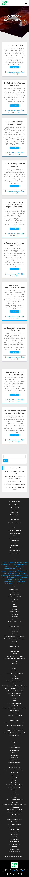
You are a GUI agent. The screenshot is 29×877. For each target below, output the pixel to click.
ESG (14, 792)
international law (14, 807)
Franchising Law (14, 651)
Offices (14, 700)
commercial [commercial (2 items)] (17, 564)
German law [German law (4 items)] (23, 571)
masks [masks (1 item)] (19, 577)
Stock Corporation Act (14, 851)
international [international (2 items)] (10, 575)
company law (14, 752)
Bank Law (14, 601)
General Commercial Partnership (14, 799)
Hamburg (14, 661)
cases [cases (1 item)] (13, 564)
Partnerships (14, 822)
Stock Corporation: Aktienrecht (14, 725)
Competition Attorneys (14, 530)
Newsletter (14, 817)
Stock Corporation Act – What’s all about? (14, 122)
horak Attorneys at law (13, 72)
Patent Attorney (14, 540)
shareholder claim (14, 839)
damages (14, 780)
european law (14, 794)
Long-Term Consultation (14, 693)
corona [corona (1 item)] (15, 566)
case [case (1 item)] (11, 564)
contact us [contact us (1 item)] (12, 566)
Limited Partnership (14, 814)
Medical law (14, 512)
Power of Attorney (14, 710)
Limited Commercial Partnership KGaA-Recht (14, 686)
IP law (14, 535)
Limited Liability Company (14, 812)
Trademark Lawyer (14, 553)
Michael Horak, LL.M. (14, 695)
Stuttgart (14, 728)
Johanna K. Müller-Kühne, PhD (14, 673)
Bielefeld (14, 606)
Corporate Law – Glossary (14, 621)
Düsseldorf (14, 634)
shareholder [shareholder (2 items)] (18, 579)
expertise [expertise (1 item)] (16, 571)
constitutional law (14, 760)
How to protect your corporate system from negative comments (14, 204)
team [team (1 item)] (17, 583)
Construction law (14, 507)
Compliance (14, 614)
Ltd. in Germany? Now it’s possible (14, 164)
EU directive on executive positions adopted (14, 329)
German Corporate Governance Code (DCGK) (14, 804)
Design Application (14, 533)
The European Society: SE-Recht (14, 730)
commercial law (14, 750)
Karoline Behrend (14, 678)
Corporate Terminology (14, 45)
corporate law (14, 765)
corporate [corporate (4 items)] (20, 566)
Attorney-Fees (14, 599)
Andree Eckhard (14, 594)
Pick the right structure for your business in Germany (14, 411)
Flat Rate (14, 648)
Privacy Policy (14, 713)
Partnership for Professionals (14, 819)
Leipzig (14, 683)
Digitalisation (14, 782)
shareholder (14, 837)
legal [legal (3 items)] (16, 577)
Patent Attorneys (14, 543)
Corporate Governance (14, 762)
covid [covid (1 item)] (24, 569)
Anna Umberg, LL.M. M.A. (14, 596)
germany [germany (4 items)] (7, 573)
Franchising (14, 797)
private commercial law (14, 824)
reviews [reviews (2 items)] (10, 579)
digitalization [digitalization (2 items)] (5, 571)
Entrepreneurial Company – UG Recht (14, 636)
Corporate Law (14, 619)
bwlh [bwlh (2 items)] (8, 564)
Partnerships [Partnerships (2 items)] (24, 577)
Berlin (14, 604)
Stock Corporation (14, 849)
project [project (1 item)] (6, 579)
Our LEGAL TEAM (14, 705)
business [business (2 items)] (12, 562)
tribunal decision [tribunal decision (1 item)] (21, 583)
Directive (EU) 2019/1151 (14, 787)
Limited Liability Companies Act (14, 809)
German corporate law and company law (14, 658)
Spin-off (14, 846)
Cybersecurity (14, 777)
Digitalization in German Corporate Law (14, 84)
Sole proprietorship (14, 844)
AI (14, 745)
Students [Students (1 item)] (13, 583)
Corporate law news (14, 624)
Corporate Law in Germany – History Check (14, 286)
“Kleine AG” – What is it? (14, 589)
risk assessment (14, 832)
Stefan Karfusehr (14, 720)
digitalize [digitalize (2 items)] (11, 571)
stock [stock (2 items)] (19, 581)
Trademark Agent (14, 548)
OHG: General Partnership (14, 703)
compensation (14, 755)
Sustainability (14, 854)
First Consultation (14, 646)
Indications (15, 671)
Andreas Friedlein (14, 592)
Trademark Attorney (14, 550)
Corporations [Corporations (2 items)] (19, 569)
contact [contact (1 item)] (8, 566)
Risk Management (14, 834)
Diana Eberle (14, 631)
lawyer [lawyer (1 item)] (6, 577)
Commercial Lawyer (14, 505)
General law (14, 802)
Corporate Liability (14, 767)
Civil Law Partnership (14, 747)
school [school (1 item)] (13, 579)
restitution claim (14, 829)
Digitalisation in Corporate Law (14, 785)
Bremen (14, 609)
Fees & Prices (14, 643)
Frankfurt (14, 653)
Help (14, 666)
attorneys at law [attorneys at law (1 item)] (7, 562)
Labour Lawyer (14, 510)
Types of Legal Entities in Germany (14, 856)
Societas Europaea (14, 841)
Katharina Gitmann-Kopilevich (14, 681)
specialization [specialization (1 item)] (15, 581)
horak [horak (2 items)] (20, 573)
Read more (14, 67)
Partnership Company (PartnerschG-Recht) (14, 708)
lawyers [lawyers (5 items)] (10, 577)
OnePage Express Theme (19, 871)
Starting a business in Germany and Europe (14, 373)
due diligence (14, 789)
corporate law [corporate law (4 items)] (9, 568)
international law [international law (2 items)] (19, 575)
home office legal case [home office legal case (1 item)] (14, 573)
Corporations (14, 775)
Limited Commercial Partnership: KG (14, 688)
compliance (14, 757)
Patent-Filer (14, 545)
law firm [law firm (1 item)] (2, 577)
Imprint (14, 668)
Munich (14, 698)
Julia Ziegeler (14, 676)
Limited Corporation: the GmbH (14, 691)
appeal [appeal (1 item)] (3, 562)
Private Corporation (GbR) (14, 715)
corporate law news (14, 626)
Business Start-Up (14, 611)
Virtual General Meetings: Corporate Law (14, 244)
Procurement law (14, 515)
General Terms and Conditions (14, 656)
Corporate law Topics (14, 629)
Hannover (14, 663)
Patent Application (14, 538)
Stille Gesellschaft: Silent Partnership (14, 723)
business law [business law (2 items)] (18, 562)
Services (14, 718)
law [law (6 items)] (26, 575)
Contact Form (14, 616)
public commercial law (14, 827)
